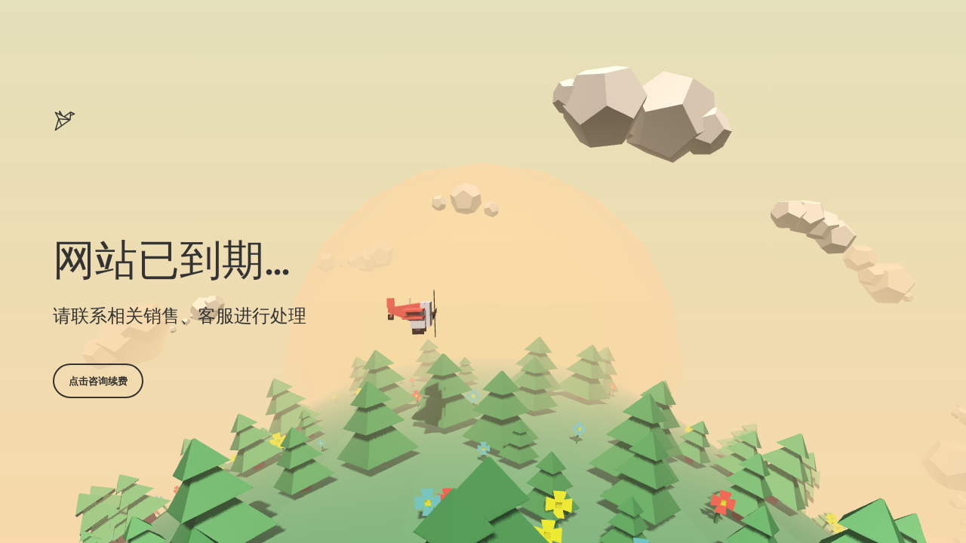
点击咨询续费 (98, 381)
